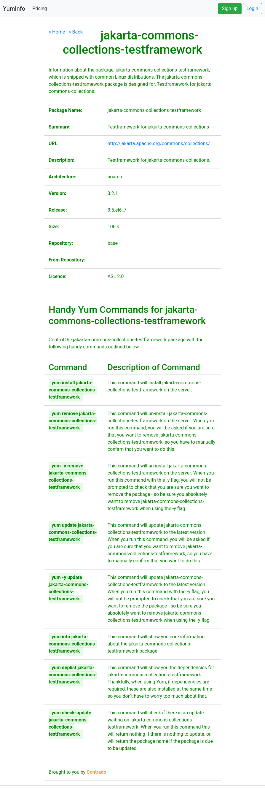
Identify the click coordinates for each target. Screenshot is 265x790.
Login (252, 8)
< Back (76, 32)
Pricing (39, 8)
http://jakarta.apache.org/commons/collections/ (159, 143)
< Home (57, 32)
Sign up (230, 8)
